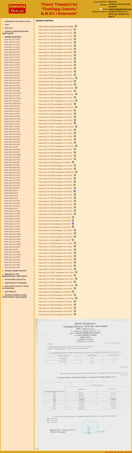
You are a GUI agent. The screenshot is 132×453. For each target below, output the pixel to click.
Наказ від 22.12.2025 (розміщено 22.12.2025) (56, 266)
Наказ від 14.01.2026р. (12, 234)
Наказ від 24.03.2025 (12, 139)
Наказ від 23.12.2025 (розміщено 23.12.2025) (56, 269)
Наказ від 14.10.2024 (12, 114)
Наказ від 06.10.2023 (12, 62)
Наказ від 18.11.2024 (12, 121)
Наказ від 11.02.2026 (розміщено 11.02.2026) (56, 295)
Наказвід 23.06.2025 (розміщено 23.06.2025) (55, 185)
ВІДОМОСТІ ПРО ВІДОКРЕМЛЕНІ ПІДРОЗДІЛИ (14, 275)
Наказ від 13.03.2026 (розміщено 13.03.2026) (56, 311)
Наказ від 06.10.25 (11, 198)
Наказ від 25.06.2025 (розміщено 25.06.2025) (56, 192)
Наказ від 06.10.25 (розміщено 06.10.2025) (55, 227)
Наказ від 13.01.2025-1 (12, 134)
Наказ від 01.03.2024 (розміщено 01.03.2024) (56, 69)
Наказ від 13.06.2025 (12, 157)
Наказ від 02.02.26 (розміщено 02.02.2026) (55, 292)
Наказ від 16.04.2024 (12, 85)
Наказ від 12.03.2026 (12, 262)
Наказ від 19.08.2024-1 (12, 103)
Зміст (7, 25)
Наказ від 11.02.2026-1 (12, 255)
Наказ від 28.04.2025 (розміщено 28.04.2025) (56, 169)
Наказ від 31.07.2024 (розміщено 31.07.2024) (56, 98)
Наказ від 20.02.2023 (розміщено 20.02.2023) (56, 43)
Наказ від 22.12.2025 (12, 229)
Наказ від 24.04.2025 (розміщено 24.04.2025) (56, 166)
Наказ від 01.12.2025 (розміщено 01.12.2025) (56, 247)
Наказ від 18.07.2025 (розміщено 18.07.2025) (56, 195)
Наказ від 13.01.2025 (12, 132)
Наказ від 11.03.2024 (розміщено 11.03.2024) (56, 72)
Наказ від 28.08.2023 (12, 60)
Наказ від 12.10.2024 (12, 111)
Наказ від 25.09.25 (11, 191)
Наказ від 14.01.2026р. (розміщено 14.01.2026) (56, 272)
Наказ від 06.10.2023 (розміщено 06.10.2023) (56, 56)
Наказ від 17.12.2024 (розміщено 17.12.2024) (56, 137)
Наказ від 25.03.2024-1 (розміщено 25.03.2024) (56, 78)
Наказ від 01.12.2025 (12, 214)
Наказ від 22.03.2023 (12, 55)
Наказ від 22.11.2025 (12, 211)
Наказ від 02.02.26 (11, 249)
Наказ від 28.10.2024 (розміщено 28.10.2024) (56, 124)
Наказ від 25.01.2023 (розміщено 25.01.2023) (56, 39)
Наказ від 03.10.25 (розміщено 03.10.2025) (55, 224)
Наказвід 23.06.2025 (11, 165)
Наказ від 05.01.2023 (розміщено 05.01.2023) (56, 30)
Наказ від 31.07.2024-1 (12, 98)
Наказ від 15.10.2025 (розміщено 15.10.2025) (56, 237)
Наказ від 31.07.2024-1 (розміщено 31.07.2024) (56, 101)
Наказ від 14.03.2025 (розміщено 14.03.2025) (56, 150)
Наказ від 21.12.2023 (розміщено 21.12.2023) (56, 62)
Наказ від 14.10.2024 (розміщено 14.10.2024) (56, 120)
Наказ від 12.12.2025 (12, 221)
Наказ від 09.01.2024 (12, 70)
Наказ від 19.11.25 (11, 208)
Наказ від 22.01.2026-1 (12, 244)
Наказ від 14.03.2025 (12, 137)
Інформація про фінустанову (17, 21)
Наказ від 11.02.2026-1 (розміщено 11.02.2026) (56, 298)
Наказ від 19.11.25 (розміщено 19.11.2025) (55, 240)
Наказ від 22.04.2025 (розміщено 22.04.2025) (56, 159)
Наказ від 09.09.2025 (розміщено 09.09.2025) (56, 208)
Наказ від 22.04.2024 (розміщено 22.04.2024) (56, 91)
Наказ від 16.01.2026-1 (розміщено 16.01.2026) (56, 279)
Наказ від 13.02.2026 (12, 257)
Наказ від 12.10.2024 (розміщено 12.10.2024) (56, 117)
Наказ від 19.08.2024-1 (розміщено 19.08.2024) (56, 107)
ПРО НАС (9, 28)
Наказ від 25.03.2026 (12, 267)
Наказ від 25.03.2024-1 (12, 80)
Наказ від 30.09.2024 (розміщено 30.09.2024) (56, 111)
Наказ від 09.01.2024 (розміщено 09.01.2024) (56, 65)
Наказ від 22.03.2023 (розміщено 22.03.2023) (56, 46)
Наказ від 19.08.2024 (12, 101)
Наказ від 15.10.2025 (12, 206)
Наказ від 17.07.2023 (12, 57)
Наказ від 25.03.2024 (12, 78)
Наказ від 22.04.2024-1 (12, 93)
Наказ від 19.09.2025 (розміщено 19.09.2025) (56, 214)
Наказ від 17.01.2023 (12, 44)
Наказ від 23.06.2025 (12, 162)
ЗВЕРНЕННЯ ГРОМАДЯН (16, 283)
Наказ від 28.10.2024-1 (12, 119)
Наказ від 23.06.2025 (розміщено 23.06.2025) (56, 182)
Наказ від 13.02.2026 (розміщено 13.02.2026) (56, 302)
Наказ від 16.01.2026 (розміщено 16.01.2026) (56, 276)
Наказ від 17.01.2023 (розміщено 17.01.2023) (56, 33)
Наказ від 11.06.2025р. (12, 155)
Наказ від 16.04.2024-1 (12, 88)
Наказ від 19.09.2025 (12, 188)
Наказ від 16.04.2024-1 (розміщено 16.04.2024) (56, 88)
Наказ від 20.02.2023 (12, 52)
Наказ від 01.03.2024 (12, 73)
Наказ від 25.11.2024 (12, 124)
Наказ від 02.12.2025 (12, 216)
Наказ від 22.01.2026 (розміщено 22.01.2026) (56, 282)
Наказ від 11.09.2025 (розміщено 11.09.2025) (56, 211)
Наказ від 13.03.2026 (12, 265)
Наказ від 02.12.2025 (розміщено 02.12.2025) (56, 250)
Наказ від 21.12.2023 (12, 68)
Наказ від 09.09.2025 (12, 183)
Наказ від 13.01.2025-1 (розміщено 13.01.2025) (56, 146)
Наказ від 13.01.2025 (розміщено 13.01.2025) (56, 143)
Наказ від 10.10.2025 (12, 201)
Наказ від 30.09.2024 (12, 106)
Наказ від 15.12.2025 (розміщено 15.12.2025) (56, 260)
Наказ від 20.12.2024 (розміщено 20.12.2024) (56, 140)
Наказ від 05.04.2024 (12, 83)
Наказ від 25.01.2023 (12, 50)
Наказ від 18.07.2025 (12, 173)
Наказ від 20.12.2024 (12, 129)
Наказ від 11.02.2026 (12, 252)
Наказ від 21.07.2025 (12, 175)
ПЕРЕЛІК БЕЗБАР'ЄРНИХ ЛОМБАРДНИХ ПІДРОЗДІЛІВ (14, 296)
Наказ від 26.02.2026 (12, 260)
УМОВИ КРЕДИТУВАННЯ (16, 271)
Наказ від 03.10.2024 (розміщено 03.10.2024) (56, 114)
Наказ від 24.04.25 (11, 147)
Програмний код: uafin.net (114, 452)
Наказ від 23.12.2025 (12, 232)
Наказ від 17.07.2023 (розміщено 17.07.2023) (56, 49)
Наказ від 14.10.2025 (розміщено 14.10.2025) (56, 234)
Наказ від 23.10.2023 (12, 65)
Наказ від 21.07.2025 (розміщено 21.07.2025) (56, 198)
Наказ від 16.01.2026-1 (12, 239)
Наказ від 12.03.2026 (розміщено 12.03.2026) (56, 308)
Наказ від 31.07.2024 (12, 96)
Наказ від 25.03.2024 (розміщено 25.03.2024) (56, 75)
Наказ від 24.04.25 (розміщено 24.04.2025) (55, 162)
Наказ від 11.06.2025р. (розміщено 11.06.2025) (56, 172)
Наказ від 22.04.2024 (12, 91)
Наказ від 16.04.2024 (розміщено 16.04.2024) (56, 85)
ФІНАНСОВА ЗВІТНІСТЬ (15, 279)
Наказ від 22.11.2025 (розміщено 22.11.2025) (56, 243)
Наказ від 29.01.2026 (12, 247)
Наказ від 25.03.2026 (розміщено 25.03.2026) (56, 315)
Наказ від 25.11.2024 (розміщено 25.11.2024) (56, 133)
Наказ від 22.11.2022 (12, 39)
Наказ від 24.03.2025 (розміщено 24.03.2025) (56, 153)
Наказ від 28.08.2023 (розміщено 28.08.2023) (56, 52)
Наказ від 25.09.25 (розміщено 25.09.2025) (55, 217)
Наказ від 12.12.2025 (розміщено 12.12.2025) (56, 256)
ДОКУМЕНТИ (10, 292)
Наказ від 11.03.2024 (12, 75)
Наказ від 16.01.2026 (12, 237)
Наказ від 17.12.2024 (12, 126)
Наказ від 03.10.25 (11, 196)
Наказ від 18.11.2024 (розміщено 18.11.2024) (56, 130)
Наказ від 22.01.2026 (12, 242)
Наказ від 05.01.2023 (12, 42)
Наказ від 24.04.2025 (12, 150)
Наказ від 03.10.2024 (12, 109)
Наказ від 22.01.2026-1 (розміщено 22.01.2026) (56, 285)
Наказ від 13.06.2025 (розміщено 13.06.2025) (56, 175)
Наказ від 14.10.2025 (12, 203)
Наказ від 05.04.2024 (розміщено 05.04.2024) (56, 82)
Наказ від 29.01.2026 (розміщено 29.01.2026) (56, 289)
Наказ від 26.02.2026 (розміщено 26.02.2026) (56, 305)
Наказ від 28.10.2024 (12, 116)
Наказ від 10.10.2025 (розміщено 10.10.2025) (56, 230)
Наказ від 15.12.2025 (12, 224)
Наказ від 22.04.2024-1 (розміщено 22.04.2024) (56, 94)
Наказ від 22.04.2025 (12, 144)
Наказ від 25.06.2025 (12, 170)
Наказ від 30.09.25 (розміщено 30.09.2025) (55, 221)
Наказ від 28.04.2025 (12, 152)
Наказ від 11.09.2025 (12, 185)
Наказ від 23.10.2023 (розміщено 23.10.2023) (56, 59)
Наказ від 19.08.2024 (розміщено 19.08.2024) (56, 104)
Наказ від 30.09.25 (11, 193)
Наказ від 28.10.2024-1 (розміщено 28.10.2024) (56, 127)
